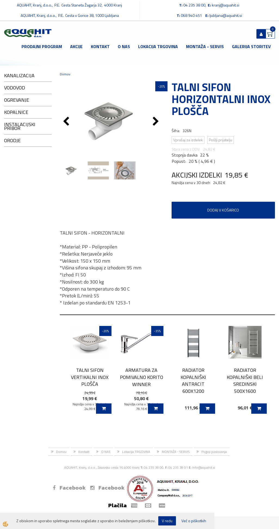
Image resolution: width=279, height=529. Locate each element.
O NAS (124, 46)
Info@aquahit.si (203, 467)
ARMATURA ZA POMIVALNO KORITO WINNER (141, 377)
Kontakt (100, 46)
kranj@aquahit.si (225, 5)
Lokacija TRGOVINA (158, 46)
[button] (156, 121)
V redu (167, 521)
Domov (65, 74)
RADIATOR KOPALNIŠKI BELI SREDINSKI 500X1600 (245, 380)
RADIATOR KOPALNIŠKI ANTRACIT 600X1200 (193, 380)
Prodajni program (41, 46)
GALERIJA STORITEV (251, 46)
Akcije (76, 46)
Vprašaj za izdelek (188, 140)
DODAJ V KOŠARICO (223, 210)
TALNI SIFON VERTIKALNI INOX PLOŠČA (89, 377)
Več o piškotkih (193, 521)
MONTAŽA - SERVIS (205, 46)
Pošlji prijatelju (220, 140)
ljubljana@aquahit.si (225, 15)
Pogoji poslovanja (214, 451)
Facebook (69, 488)
